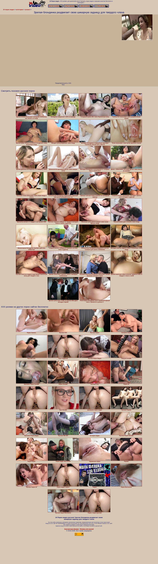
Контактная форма (71, 529)
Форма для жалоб (87, 529)
